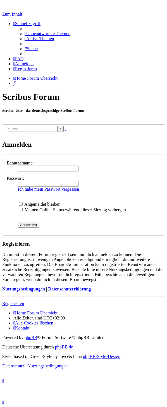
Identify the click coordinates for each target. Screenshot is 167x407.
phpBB (31, 337)
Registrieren (13, 303)
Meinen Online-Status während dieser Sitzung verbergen (72, 209)
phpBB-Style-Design (101, 356)
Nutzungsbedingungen (23, 289)
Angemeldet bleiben (39, 204)
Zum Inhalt (12, 14)
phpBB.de (64, 347)
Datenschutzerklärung (69, 289)
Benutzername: (20, 163)
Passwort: (15, 178)
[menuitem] (47, 33)
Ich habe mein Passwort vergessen (48, 189)
